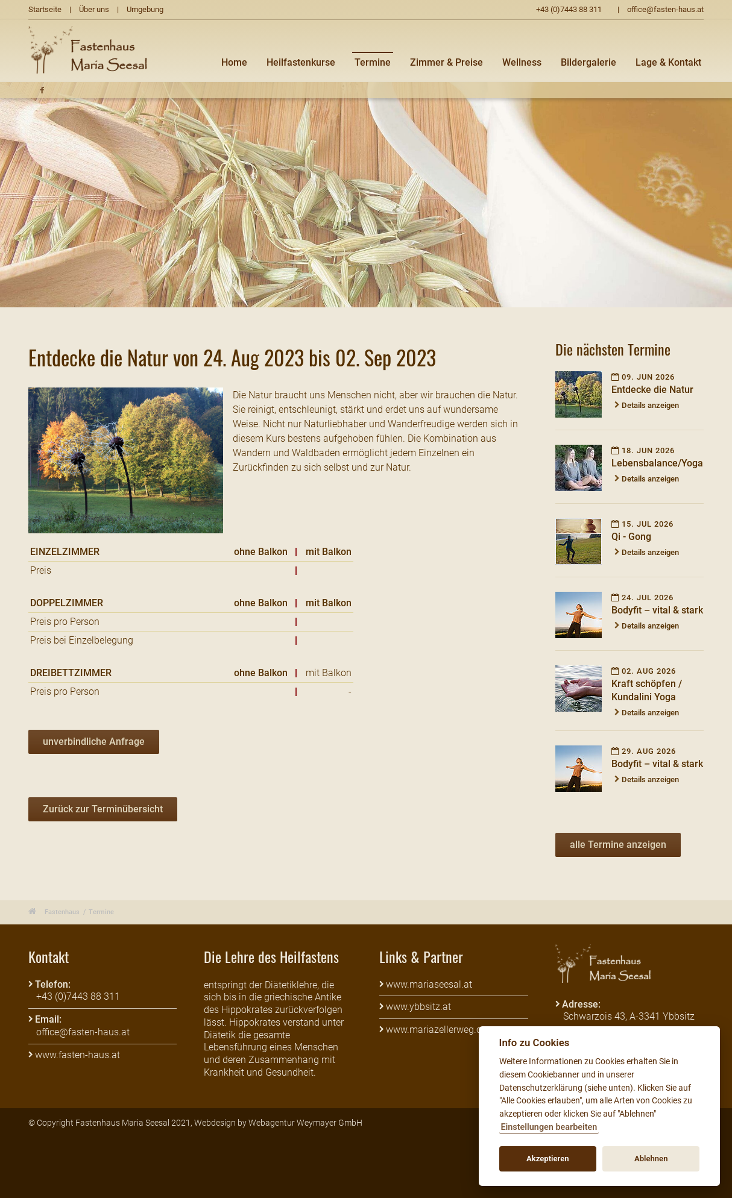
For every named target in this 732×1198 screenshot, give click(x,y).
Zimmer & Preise (446, 62)
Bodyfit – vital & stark (657, 610)
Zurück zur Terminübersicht (103, 809)
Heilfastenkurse (301, 62)
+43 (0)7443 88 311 (569, 9)
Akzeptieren (547, 1158)
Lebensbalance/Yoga (657, 463)
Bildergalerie (588, 62)
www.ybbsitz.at (418, 1006)
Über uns (94, 9)
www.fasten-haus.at (77, 1055)
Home (234, 62)
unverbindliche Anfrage (94, 741)
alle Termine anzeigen (618, 844)
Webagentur (271, 1122)
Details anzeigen (650, 405)
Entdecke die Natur (652, 389)
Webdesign (215, 1122)
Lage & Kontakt (668, 62)
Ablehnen (651, 1158)
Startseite (45, 9)
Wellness (521, 62)
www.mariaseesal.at (429, 984)
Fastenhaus (62, 912)
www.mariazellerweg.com (440, 1029)
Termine (373, 62)
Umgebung (145, 9)
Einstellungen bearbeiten (548, 1127)
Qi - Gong (631, 536)
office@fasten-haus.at (665, 9)
